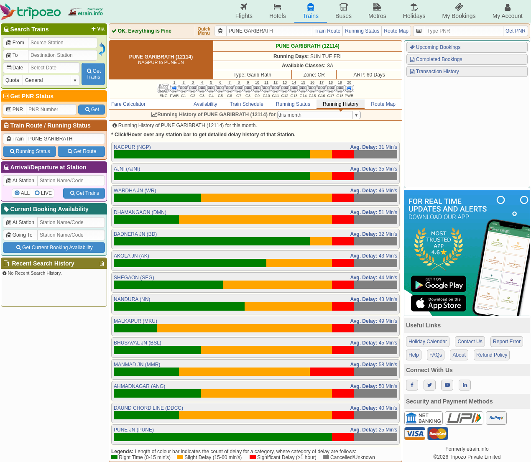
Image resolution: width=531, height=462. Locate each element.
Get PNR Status (28, 96)
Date (14, 68)
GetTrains (93, 74)
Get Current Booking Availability (53, 247)
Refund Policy (491, 355)
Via (97, 29)
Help (413, 355)
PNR (14, 109)
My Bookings (458, 11)
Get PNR (515, 31)
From (14, 43)
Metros (377, 11)
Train (14, 139)
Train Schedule (246, 104)
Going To (19, 235)
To (11, 55)
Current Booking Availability (45, 209)
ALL (25, 193)
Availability (205, 104)
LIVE (46, 193)
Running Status (68, 125)
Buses (343, 11)
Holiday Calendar (427, 342)
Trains (311, 11)
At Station (19, 181)
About (458, 355)
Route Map (396, 31)
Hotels (277, 11)
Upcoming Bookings (435, 47)
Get (91, 109)
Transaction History (434, 71)
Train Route (26, 125)
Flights (244, 11)
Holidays (414, 11)
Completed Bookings (435, 59)
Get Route (81, 151)
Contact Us (469, 342)
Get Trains (84, 193)
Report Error (507, 342)
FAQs (435, 355)
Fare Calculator (128, 104)
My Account (508, 11)
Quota (12, 80)
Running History (340, 104)
